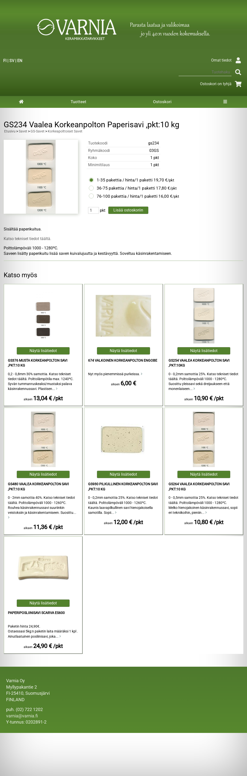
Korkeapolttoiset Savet (65, 131)
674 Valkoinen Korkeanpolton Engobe (122, 360)
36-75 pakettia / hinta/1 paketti (126, 188)
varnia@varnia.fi (22, 715)
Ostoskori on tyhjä (221, 83)
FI (4, 60)
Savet (23, 131)
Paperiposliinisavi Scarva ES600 (36, 613)
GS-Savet (38, 131)
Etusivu (9, 131)
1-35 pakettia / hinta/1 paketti (125, 180)
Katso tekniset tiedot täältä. (27, 238)
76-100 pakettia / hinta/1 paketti (127, 196)
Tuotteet (78, 101)
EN (19, 60)
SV (11, 60)
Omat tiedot (227, 60)
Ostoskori (162, 101)
